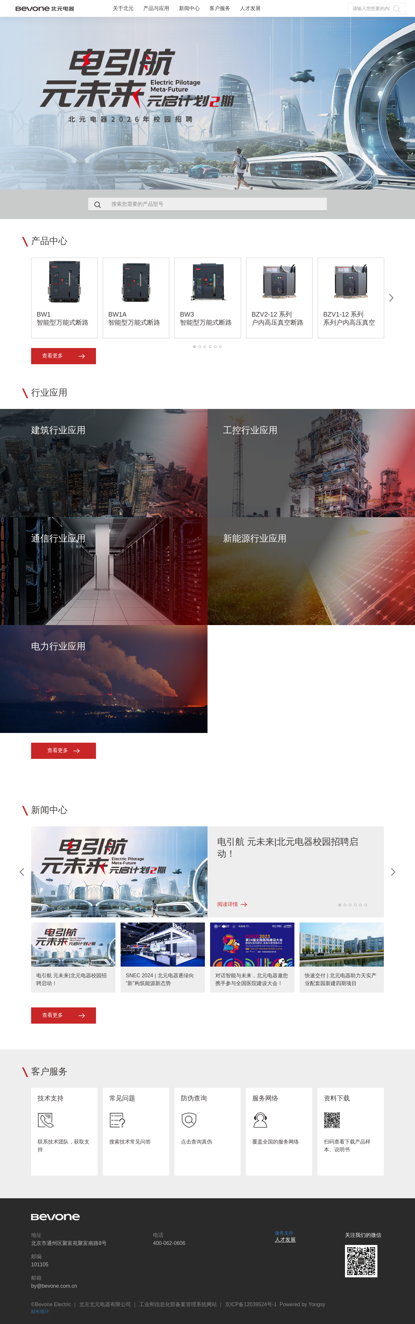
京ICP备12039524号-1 (251, 1304)
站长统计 (40, 1311)
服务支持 (284, 1233)
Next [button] (412, 103)
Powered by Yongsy (303, 1304)
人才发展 (250, 8)
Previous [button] (22, 872)
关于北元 (123, 8)
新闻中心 (189, 8)
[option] (207, 103)
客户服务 (219, 8)
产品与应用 (156, 8)
